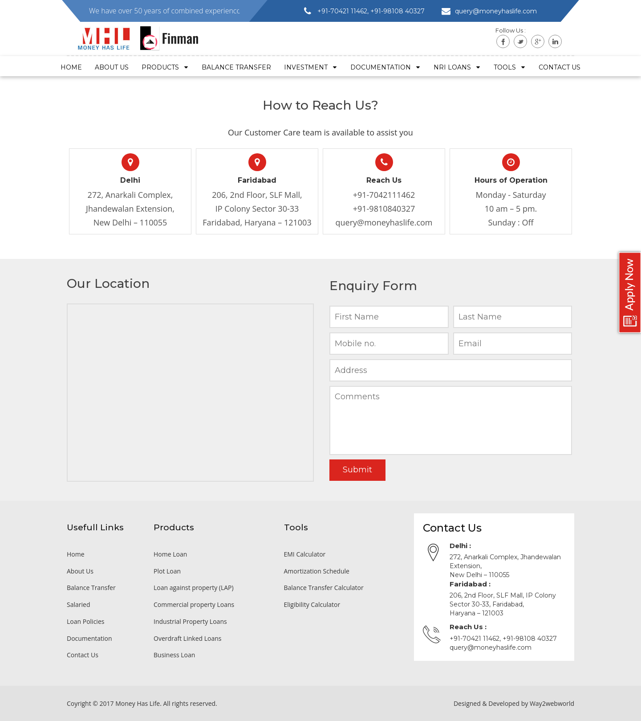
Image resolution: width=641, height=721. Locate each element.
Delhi (130, 180)
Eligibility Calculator (312, 604)
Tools (510, 67)
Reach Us (384, 180)
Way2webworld (552, 703)
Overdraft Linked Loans (187, 638)
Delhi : (460, 545)
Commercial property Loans (194, 604)
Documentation (385, 67)
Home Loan (170, 554)
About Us (112, 67)
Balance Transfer (236, 67)
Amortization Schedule (316, 571)
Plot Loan (167, 571)
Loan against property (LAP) (194, 587)
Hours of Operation (511, 180)
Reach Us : (468, 627)
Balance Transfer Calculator (324, 587)
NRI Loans (457, 67)
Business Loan (174, 655)
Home (71, 67)
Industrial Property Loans (190, 621)
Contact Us (82, 655)
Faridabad (257, 180)
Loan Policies (85, 621)
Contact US (559, 67)
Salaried (78, 604)
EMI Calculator (305, 554)
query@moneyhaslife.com (383, 222)
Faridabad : (470, 584)
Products (165, 67)
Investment (310, 67)
